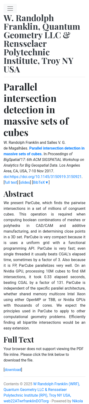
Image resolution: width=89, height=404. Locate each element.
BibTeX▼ (41, 182)
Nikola (77, 401)
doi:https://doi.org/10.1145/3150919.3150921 (43, 176)
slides (25, 182)
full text (11, 182)
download (13, 369)
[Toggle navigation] (10, 8)
